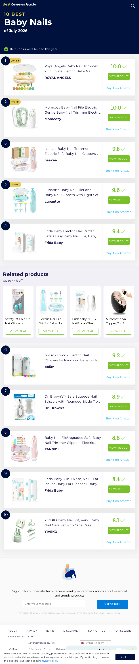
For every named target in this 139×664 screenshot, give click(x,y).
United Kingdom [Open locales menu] (95, 642)
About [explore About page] (12, 630)
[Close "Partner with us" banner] (133, 649)
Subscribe (112, 604)
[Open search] (133, 6)
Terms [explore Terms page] (50, 630)
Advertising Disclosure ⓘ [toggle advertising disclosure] (41, 642)
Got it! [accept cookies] (125, 657)
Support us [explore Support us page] (96, 630)
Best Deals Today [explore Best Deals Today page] (20, 636)
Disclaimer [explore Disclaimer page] (71, 630)
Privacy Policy (49, 660)
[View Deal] (18, 312)
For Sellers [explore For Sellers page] (122, 630)
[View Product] (69, 77)
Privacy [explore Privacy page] (31, 630)
